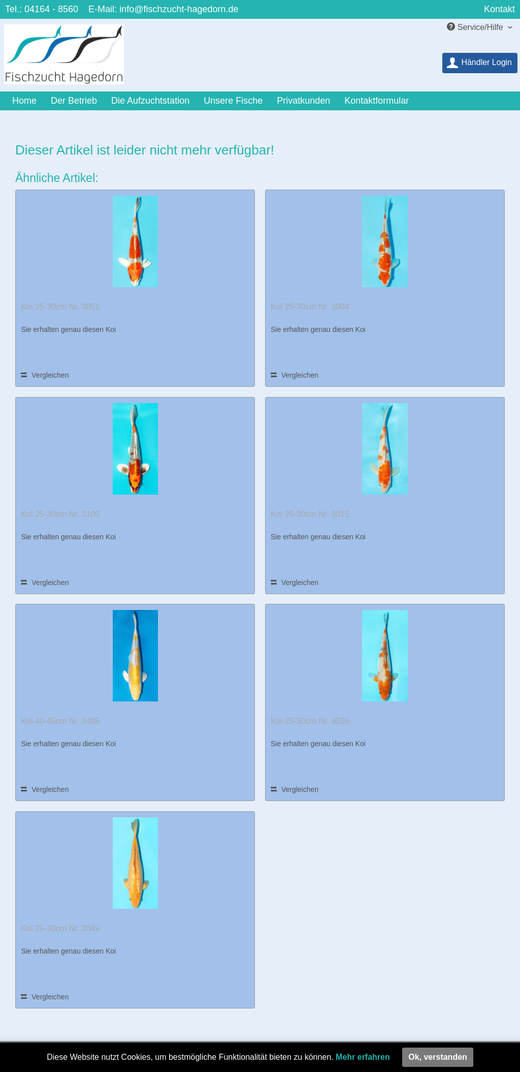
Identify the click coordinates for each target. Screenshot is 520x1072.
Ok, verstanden (437, 1057)
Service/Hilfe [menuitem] (476, 27)
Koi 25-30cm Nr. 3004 (310, 306)
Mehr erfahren (363, 1057)
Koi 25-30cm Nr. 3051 (60, 306)
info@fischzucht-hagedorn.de (178, 9)
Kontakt (499, 9)
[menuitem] (479, 63)
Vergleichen (45, 375)
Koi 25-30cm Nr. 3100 (60, 514)
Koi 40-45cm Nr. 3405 (60, 721)
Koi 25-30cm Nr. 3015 (310, 514)
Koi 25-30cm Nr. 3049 (60, 928)
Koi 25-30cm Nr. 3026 (310, 721)
